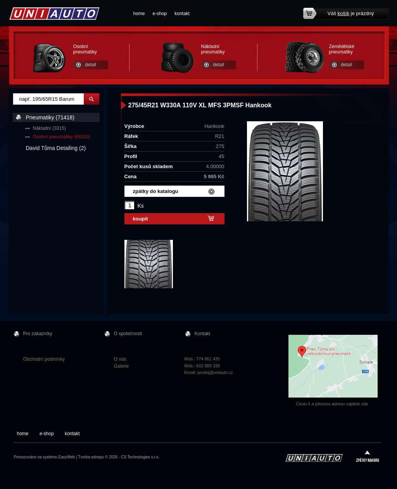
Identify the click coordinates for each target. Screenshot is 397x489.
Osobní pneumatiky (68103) (61, 136)
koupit (140, 219)
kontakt (182, 13)
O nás (120, 359)
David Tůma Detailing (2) (56, 148)
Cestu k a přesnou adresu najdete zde (332, 403)
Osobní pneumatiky (85, 49)
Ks (141, 206)
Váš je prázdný (351, 13)
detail (90, 64)
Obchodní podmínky (44, 359)
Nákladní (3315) (49, 128)
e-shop (160, 13)
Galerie (121, 366)
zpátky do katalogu (155, 191)
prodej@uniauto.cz (215, 372)
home (139, 13)
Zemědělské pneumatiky (341, 49)
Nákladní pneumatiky (213, 49)
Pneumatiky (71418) (50, 117)
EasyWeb (67, 457)
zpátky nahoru (367, 457)
